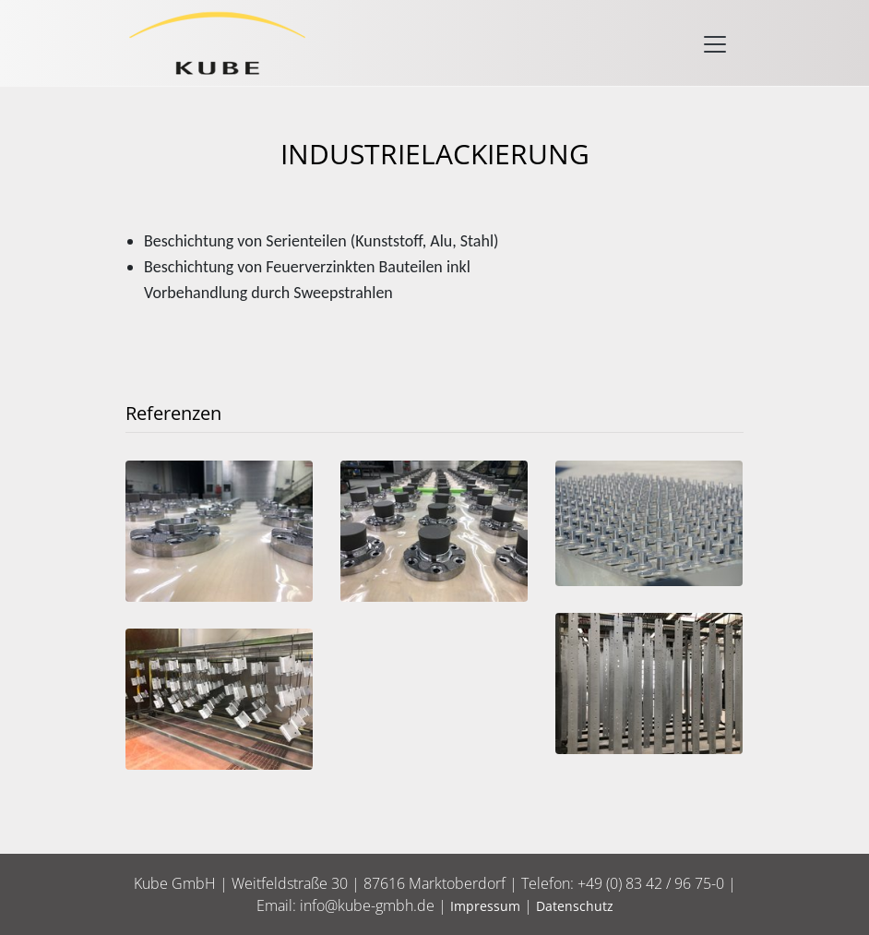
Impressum (485, 906)
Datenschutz (574, 906)
